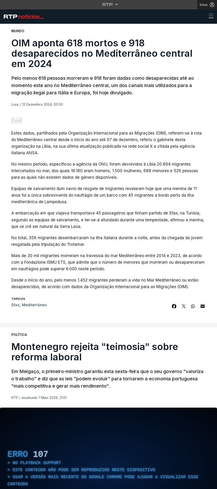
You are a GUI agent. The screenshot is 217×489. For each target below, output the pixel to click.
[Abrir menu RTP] (108, 4)
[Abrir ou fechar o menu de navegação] (209, 16)
